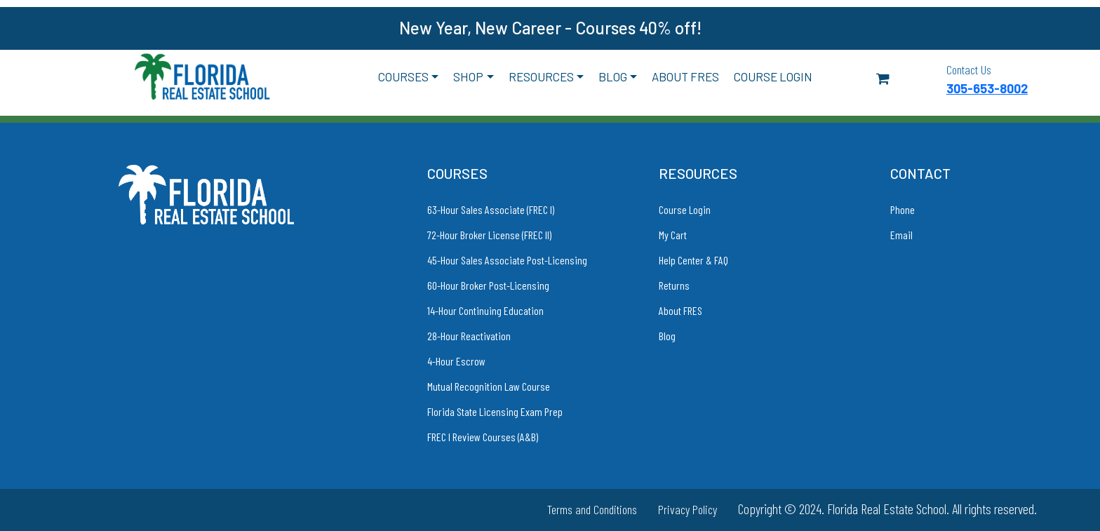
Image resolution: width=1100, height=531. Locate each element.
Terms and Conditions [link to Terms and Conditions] (592, 509)
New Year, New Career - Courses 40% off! (550, 28)
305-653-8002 (987, 88)
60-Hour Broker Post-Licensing (488, 285)
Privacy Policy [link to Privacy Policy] (687, 509)
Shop (468, 76)
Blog (612, 76)
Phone (902, 209)
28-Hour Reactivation (469, 335)
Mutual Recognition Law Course (488, 386)
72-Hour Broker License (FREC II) (489, 234)
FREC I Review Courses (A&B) (482, 436)
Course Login (773, 76)
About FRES (685, 76)
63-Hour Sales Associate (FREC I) (490, 209)
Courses (403, 76)
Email (901, 234)
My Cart (673, 234)
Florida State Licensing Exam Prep (495, 411)
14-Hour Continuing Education (485, 310)
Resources (541, 76)
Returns (674, 285)
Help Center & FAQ (693, 260)
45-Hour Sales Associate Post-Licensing (507, 260)
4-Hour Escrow (456, 361)
